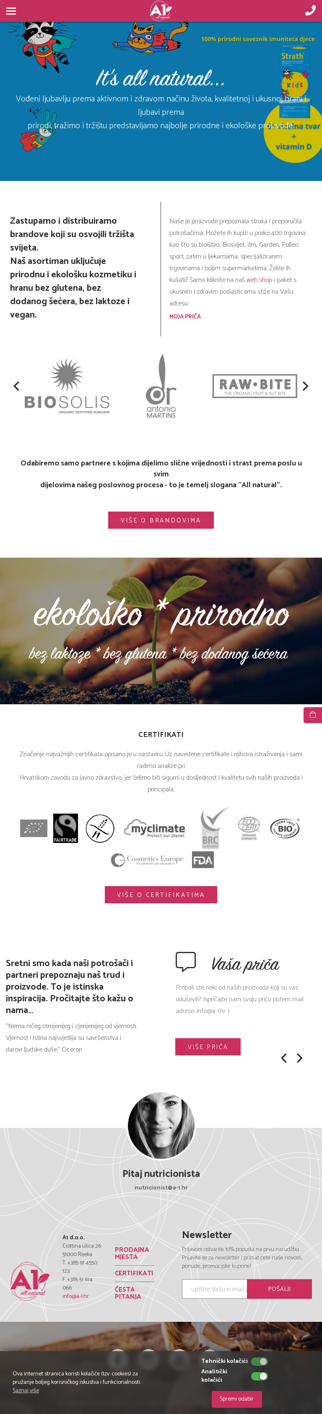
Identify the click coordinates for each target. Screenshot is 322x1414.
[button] (16, 387)
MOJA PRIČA (185, 317)
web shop (260, 280)
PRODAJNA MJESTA (132, 1254)
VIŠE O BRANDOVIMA (161, 520)
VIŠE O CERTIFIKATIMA (161, 895)
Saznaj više (26, 1391)
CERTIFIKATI (134, 1274)
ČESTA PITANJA (128, 1293)
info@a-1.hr (75, 1296)
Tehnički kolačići (224, 1361)
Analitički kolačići (214, 1376)
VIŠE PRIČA (208, 1047)
